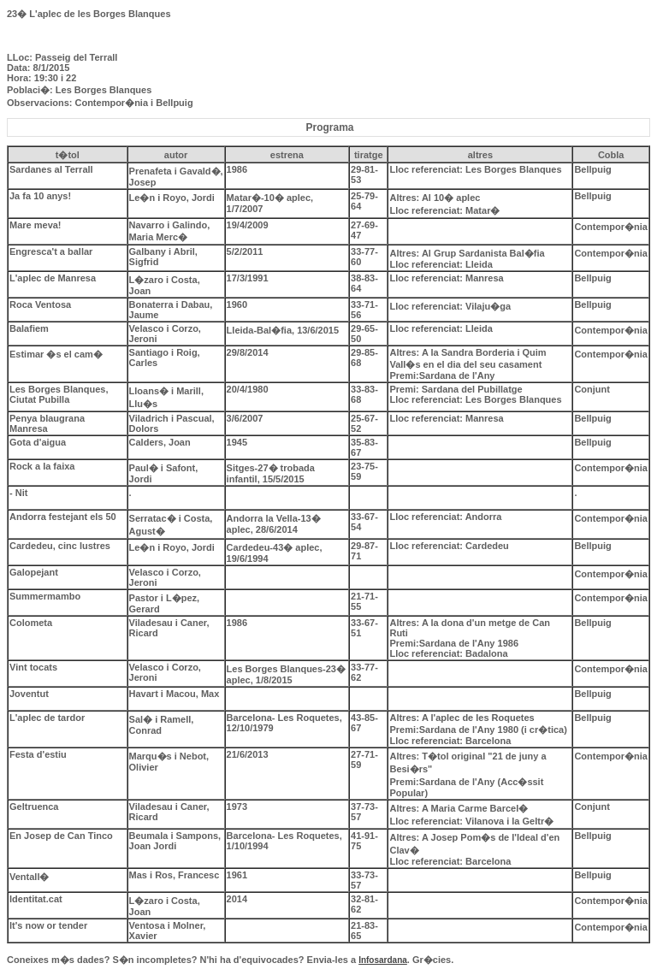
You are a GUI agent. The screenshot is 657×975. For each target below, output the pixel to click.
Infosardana (382, 960)
